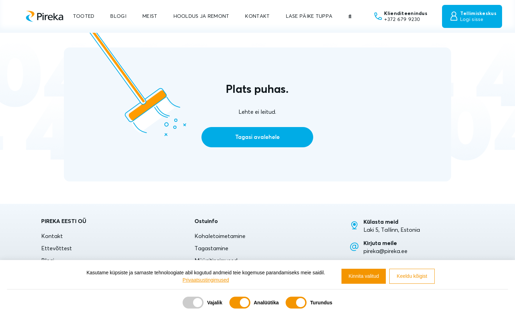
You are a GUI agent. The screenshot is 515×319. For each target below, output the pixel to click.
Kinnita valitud (363, 276)
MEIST (149, 16)
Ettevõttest (56, 248)
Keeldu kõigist (412, 276)
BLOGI (118, 16)
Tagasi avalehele (257, 137)
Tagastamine (211, 248)
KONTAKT (257, 16)
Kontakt (52, 235)
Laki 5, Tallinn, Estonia (391, 229)
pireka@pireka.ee (385, 250)
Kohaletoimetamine (219, 235)
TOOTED (84, 16)
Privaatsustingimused (206, 280)
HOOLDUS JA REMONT (201, 16)
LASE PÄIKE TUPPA (309, 16)
